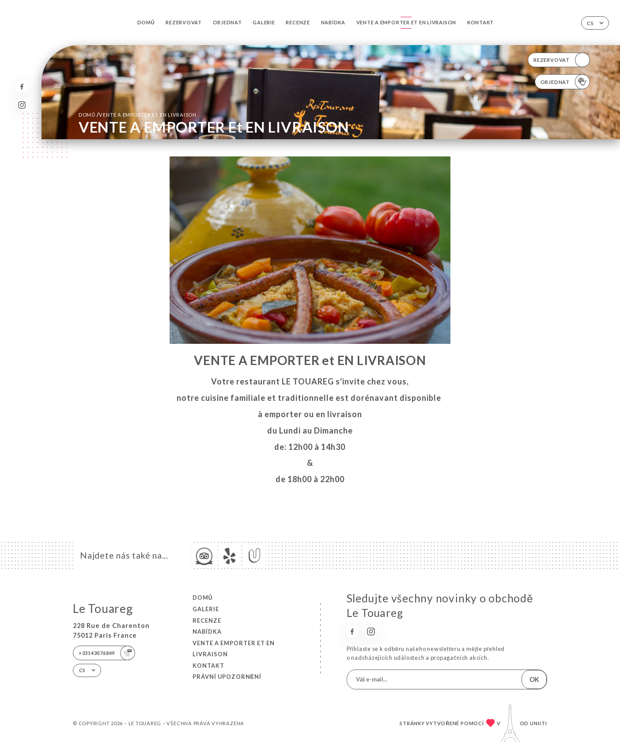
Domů (146, 22)
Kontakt (480, 22)
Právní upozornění (227, 676)
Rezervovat (184, 22)
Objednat (227, 22)
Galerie (264, 22)
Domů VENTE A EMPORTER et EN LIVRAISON (138, 114)
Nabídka (333, 22)
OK (534, 679)
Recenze (298, 22)
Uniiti (538, 723)
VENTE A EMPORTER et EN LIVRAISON (406, 22)
